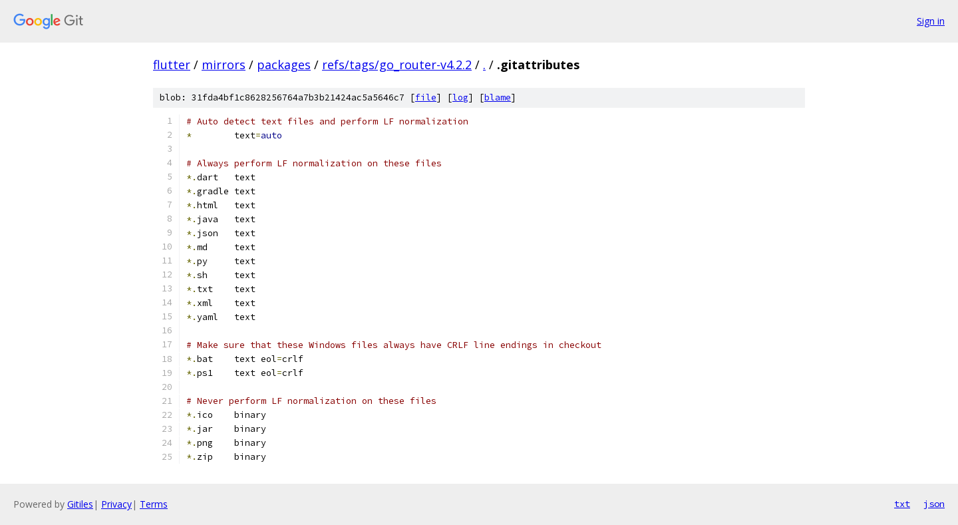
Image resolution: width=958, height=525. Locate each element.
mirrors (223, 65)
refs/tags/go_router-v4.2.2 (397, 65)
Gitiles (80, 504)
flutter (171, 65)
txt (902, 504)
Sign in (931, 21)
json (934, 504)
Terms (154, 504)
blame (497, 97)
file (425, 97)
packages (284, 65)
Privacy (116, 504)
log (460, 97)
